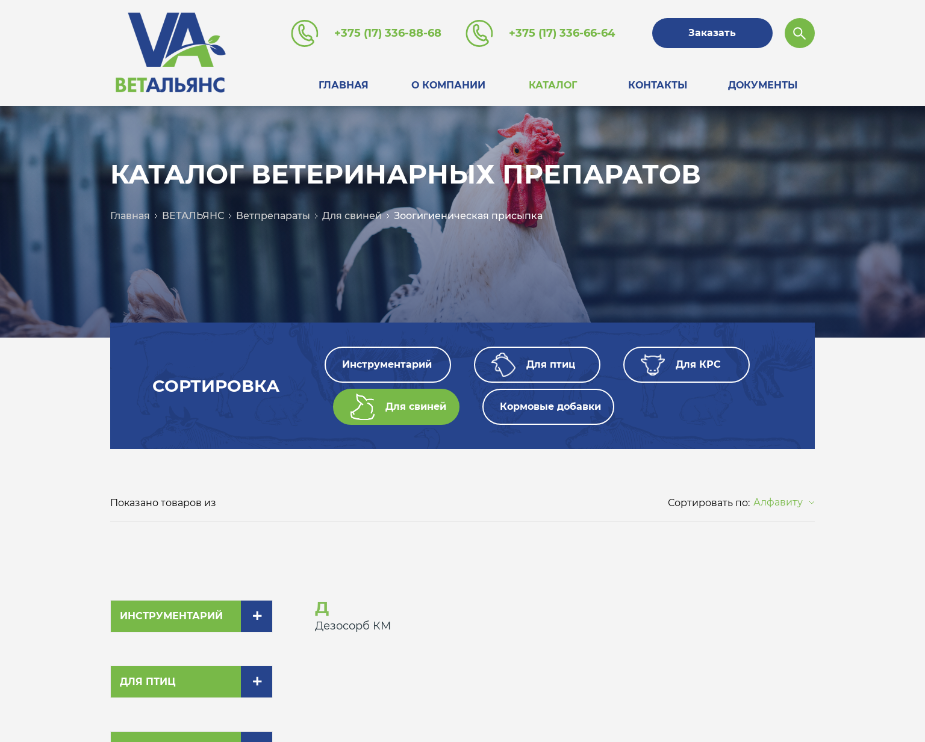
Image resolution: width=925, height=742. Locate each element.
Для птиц (147, 681)
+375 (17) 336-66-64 (562, 33)
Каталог (553, 85)
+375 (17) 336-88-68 (387, 33)
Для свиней (352, 215)
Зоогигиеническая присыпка (468, 215)
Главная (344, 85)
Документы (762, 85)
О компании (448, 85)
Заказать (712, 33)
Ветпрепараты (273, 215)
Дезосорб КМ (353, 625)
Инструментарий (171, 616)
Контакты (657, 85)
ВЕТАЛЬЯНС (193, 215)
